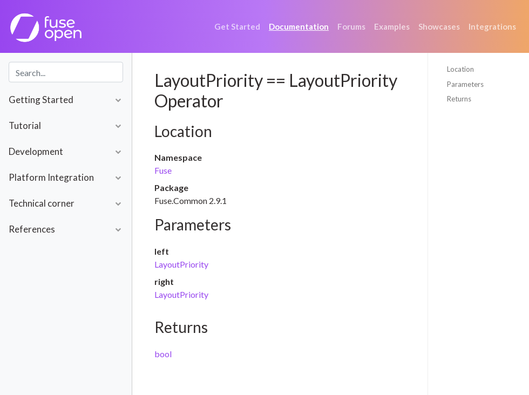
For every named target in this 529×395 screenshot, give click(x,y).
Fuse (163, 170)
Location (460, 69)
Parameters (465, 84)
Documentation (299, 26)
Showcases (439, 26)
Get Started (237, 26)
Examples (392, 26)
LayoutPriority (181, 264)
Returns (459, 98)
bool (163, 354)
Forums (351, 26)
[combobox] (66, 72)
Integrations (492, 26)
